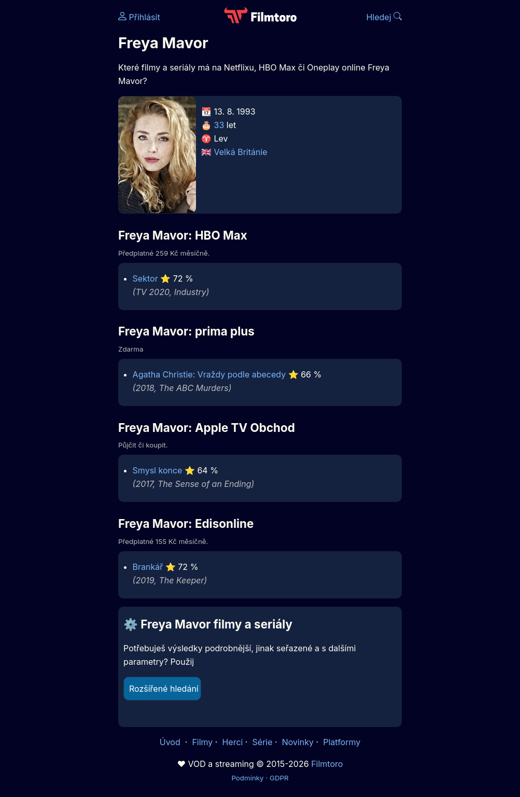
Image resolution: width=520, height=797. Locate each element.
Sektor (145, 278)
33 (219, 125)
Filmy (202, 742)
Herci (232, 742)
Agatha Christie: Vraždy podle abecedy (209, 374)
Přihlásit (139, 17)
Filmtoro (327, 764)
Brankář (148, 567)
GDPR (279, 778)
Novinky (298, 742)
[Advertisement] (56, 159)
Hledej (384, 17)
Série (262, 742)
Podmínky (247, 778)
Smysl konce (157, 470)
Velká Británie (241, 152)
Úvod (171, 742)
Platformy (341, 742)
